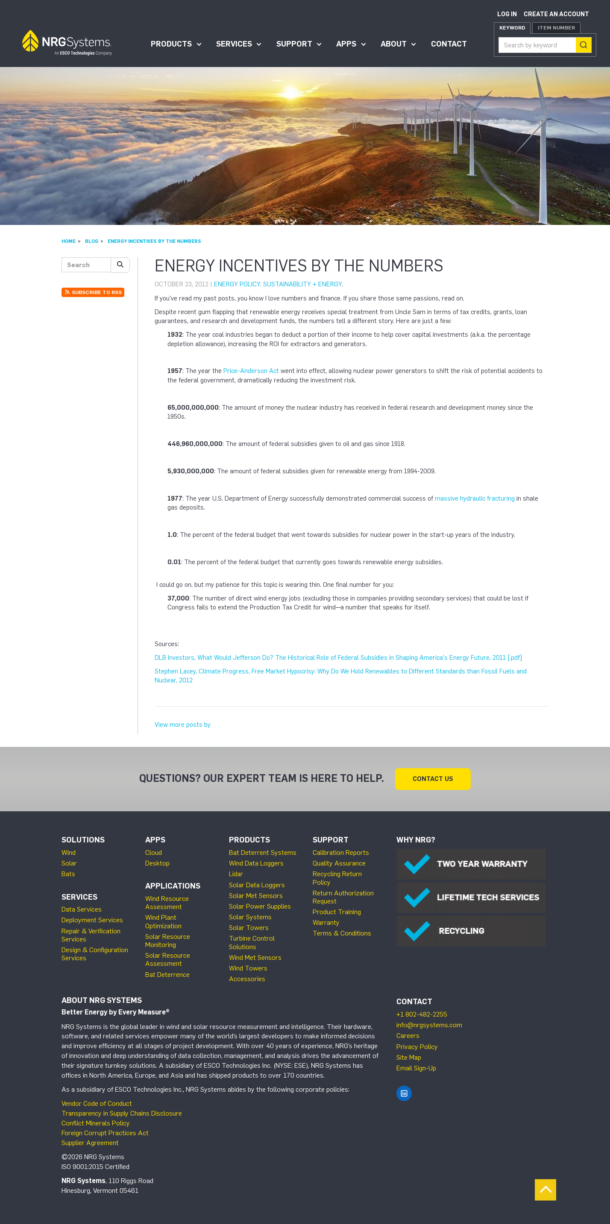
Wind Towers (248, 968)
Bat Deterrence (167, 974)
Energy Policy (237, 284)
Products (171, 44)
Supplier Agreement (90, 1143)
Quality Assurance (339, 863)
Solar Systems (250, 917)
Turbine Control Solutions (252, 942)
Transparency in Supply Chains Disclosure (122, 1113)
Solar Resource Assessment (167, 959)
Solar (69, 863)
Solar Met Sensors (256, 896)
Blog (91, 241)
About (394, 44)
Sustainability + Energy (302, 284)
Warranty (326, 922)
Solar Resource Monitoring (167, 941)
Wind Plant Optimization (163, 921)
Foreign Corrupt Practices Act (105, 1133)
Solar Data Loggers (257, 885)
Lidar (236, 874)
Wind (69, 852)
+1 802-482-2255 (421, 1014)
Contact (449, 44)
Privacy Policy (417, 1047)
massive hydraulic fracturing (475, 498)
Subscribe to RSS (93, 292)
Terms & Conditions (342, 933)
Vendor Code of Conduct (97, 1103)
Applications (172, 886)
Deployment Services (92, 920)
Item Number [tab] (556, 28)
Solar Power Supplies (260, 906)
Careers (407, 1036)
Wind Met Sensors (255, 957)
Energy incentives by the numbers (154, 241)
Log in (507, 14)
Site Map (408, 1057)
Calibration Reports (341, 852)
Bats (68, 874)
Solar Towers (249, 928)
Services (234, 44)
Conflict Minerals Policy (96, 1123)
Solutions (83, 840)
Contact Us (433, 779)
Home (69, 241)
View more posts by (183, 725)
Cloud (153, 852)
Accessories (247, 979)
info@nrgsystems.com (429, 1025)
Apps (346, 44)
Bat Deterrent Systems (262, 852)
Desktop (157, 863)
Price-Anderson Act (251, 371)
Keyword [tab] (512, 28)
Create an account (556, 14)
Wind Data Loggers (256, 863)
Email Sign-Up (416, 1068)
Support (294, 44)
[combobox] (545, 45)
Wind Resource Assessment (167, 903)
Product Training (337, 912)
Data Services (82, 909)
